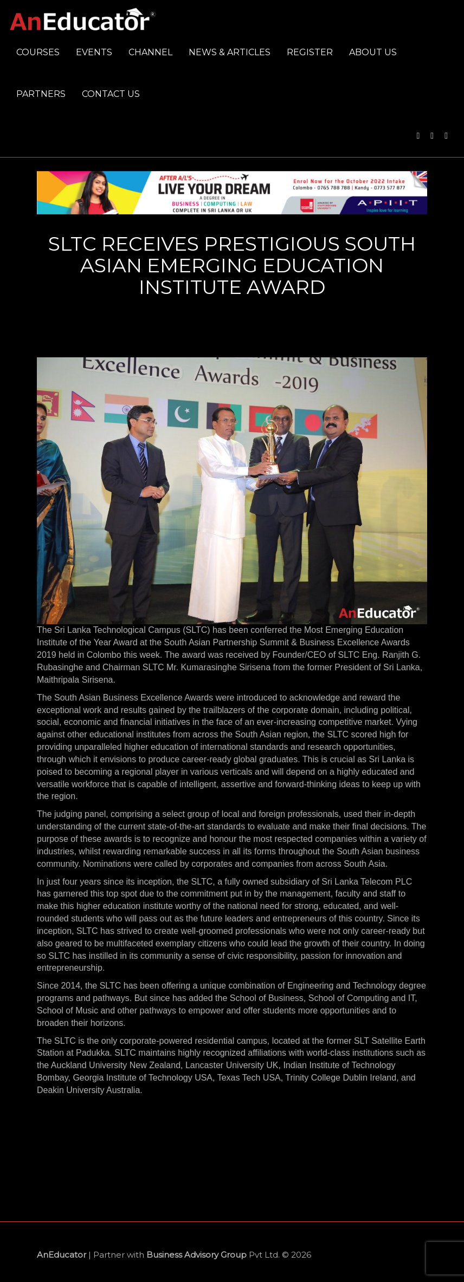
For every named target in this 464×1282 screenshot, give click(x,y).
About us (373, 52)
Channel (150, 52)
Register (310, 52)
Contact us (111, 94)
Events (94, 52)
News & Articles (229, 52)
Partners (41, 94)
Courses (38, 52)
